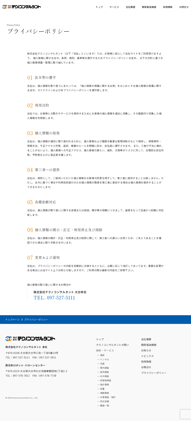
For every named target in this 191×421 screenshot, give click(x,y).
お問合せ (184, 7)
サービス (114, 7)
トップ (99, 7)
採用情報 (167, 7)
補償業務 (104, 392)
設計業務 (104, 384)
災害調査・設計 (108, 397)
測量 (102, 388)
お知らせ (146, 350)
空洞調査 (104, 371)
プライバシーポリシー (154, 373)
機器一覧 (104, 405)
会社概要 (130, 7)
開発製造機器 (149, 7)
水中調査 (104, 376)
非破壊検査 (105, 380)
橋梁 (102, 355)
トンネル (104, 359)
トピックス (147, 356)
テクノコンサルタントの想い (112, 345)
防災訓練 (104, 401)
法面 (102, 363)
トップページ (12, 319)
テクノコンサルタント (21, 6)
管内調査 (104, 367)
